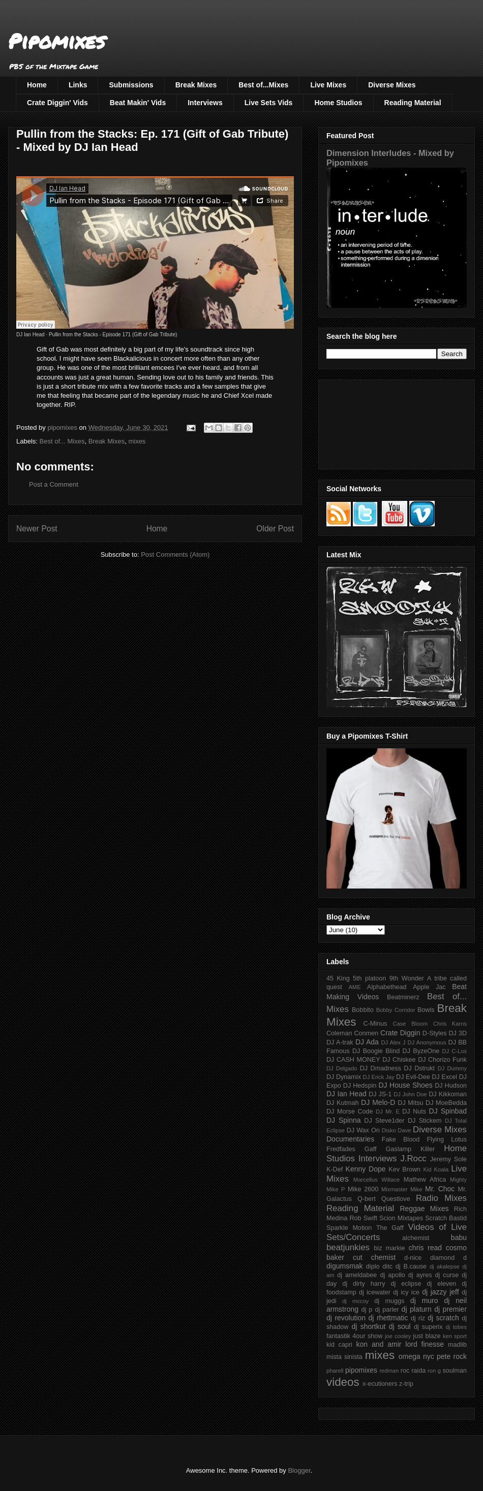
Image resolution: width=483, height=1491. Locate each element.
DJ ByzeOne (421, 1051)
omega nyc (416, 1356)
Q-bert (366, 1198)
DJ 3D (457, 1033)
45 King (338, 978)
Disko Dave (396, 1130)
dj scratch (443, 1318)
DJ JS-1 (380, 1094)
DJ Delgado (341, 1068)
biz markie (389, 1248)
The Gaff (390, 1227)
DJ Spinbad (448, 1111)
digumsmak (344, 1266)
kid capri (339, 1344)
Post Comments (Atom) (175, 554)
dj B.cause (411, 1266)
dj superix (428, 1326)
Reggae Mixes (424, 1208)
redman (389, 1371)
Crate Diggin (400, 1033)
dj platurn (417, 1309)
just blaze (426, 1336)
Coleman (339, 1033)
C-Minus (375, 1023)
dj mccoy (355, 1301)
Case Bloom (410, 1024)
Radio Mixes (441, 1198)
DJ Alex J (393, 1042)
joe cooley (398, 1336)
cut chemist (374, 1257)
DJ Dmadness (380, 1068)
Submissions (131, 85)
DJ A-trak (339, 1042)
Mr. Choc (440, 1189)
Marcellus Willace (376, 1180)
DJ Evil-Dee (413, 1077)
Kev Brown (404, 1169)
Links (78, 85)
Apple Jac (429, 987)
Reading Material (412, 103)
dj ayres (420, 1275)
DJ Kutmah (342, 1102)
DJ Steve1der (384, 1120)
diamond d (448, 1257)
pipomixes (361, 1370)
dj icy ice (406, 1292)
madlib (457, 1344)
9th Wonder (406, 978)
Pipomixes (56, 40)
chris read (425, 1248)
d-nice (412, 1257)
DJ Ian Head (30, 334)
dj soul (400, 1326)
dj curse (447, 1275)
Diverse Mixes (391, 85)
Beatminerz (403, 997)
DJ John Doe (410, 1094)
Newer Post (36, 528)
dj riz (418, 1318)
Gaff (371, 1149)
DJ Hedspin (360, 1085)
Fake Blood (400, 1139)
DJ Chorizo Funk (442, 1059)
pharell (335, 1371)
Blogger (299, 1470)
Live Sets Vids (269, 103)
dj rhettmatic (388, 1318)
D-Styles (434, 1033)
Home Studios (338, 103)
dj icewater (374, 1292)
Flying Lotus (447, 1139)
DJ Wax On (363, 1130)
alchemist (415, 1238)
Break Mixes (196, 85)
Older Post (275, 528)
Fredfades (340, 1149)
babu (459, 1237)
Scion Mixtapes (401, 1218)
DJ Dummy (452, 1068)
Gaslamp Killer (410, 1149)
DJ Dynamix (343, 1077)
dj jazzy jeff (440, 1292)
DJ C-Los (454, 1051)
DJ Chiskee (398, 1059)
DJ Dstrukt (419, 1068)
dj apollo (392, 1275)
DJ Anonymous (427, 1042)
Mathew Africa (425, 1179)
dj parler (387, 1309)
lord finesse (424, 1344)
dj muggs (389, 1301)
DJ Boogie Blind (376, 1051)
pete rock (452, 1356)
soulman (454, 1370)
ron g (434, 1371)
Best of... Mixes (62, 441)
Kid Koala (435, 1169)
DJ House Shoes (406, 1085)
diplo (373, 1266)
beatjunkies (348, 1247)
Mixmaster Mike (401, 1189)
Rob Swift (363, 1218)
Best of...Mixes (263, 85)
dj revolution (346, 1318)
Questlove (395, 1198)
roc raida (413, 1370)
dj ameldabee (357, 1275)
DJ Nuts (414, 1111)
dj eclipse (405, 1283)
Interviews (205, 103)
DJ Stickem (425, 1120)
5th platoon (369, 978)
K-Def (334, 1169)
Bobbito (363, 1009)
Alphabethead (387, 987)
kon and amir (378, 1344)
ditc (387, 1266)
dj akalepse (445, 1266)
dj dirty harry (363, 1283)
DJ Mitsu (410, 1102)
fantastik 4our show (354, 1336)
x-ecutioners (380, 1383)
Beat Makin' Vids (138, 103)
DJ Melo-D (378, 1102)
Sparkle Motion (349, 1227)
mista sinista (344, 1356)
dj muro (424, 1300)
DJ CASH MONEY (353, 1059)
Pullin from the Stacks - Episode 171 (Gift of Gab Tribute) (113, 334)
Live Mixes (328, 85)
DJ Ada (367, 1042)
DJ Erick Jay (379, 1077)
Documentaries (350, 1139)
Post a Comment (53, 484)
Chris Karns (450, 1024)
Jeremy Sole (448, 1159)
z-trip (406, 1383)
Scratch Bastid (446, 1218)
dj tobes (456, 1327)
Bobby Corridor (395, 1010)
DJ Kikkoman (448, 1094)
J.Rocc (413, 1158)
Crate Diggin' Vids (57, 103)
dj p (367, 1309)
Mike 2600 (363, 1189)
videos (342, 1382)
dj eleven (441, 1283)
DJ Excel (444, 1077)
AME (354, 987)
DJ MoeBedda (446, 1102)
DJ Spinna (343, 1120)
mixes (136, 441)
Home (37, 85)
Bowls (426, 1009)
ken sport (455, 1336)
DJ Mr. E (388, 1111)
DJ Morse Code (349, 1111)
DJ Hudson (451, 1085)
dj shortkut (368, 1326)
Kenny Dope (366, 1169)
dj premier (450, 1309)
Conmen (366, 1033)
